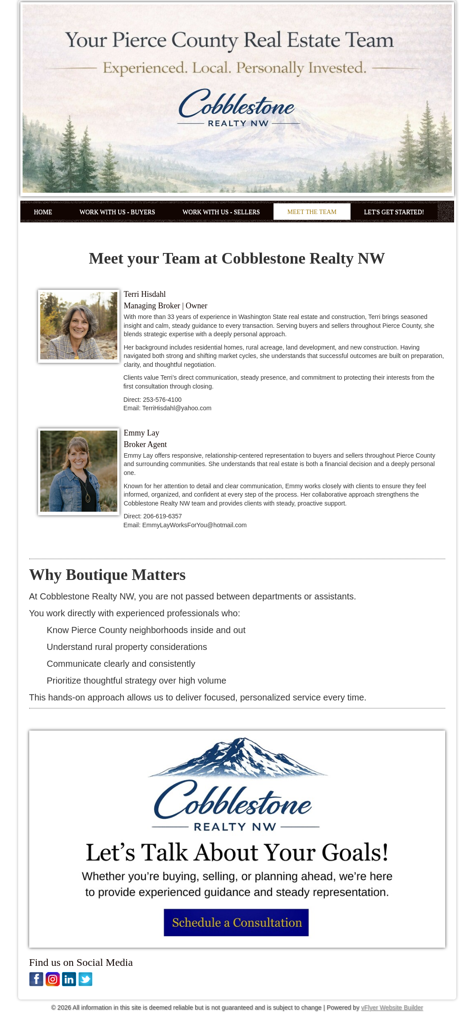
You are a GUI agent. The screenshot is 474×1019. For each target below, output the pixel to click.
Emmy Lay (141, 432)
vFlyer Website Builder (392, 1007)
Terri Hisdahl (145, 294)
